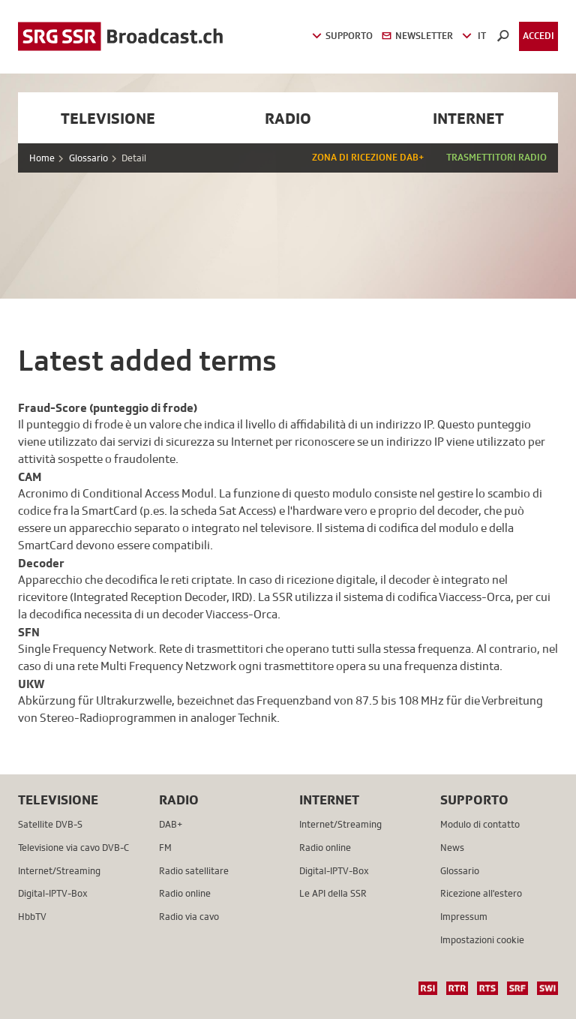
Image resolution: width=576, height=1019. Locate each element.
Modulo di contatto (480, 824)
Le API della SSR (333, 893)
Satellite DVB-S (50, 824)
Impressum (464, 916)
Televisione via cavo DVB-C (73, 847)
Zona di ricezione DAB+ (368, 157)
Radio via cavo (189, 916)
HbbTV (32, 916)
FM (165, 847)
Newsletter (417, 35)
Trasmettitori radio (496, 157)
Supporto (474, 799)
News (452, 847)
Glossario (88, 158)
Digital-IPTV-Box (53, 893)
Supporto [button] (342, 35)
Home (42, 158)
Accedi (538, 35)
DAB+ (170, 824)
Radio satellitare (194, 870)
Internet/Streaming (59, 870)
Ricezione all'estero (481, 893)
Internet (468, 118)
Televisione (108, 118)
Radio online (185, 893)
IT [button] (474, 35)
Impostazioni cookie (482, 939)
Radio (288, 118)
